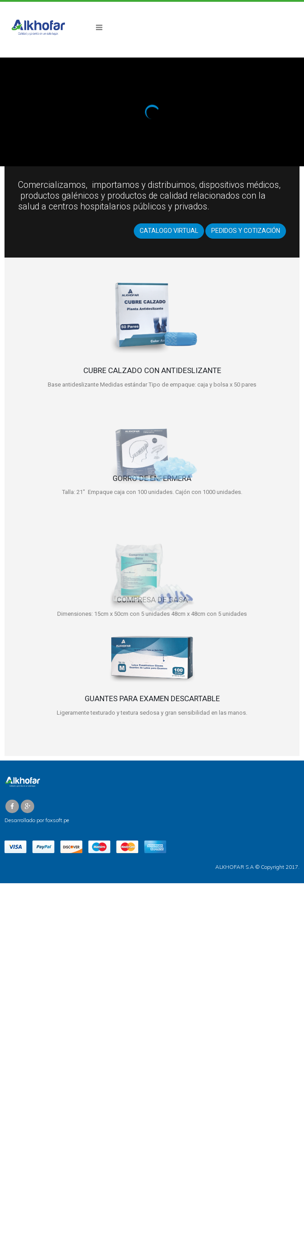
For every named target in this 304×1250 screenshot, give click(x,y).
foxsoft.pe (57, 820)
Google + (27, 806)
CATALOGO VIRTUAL (169, 230)
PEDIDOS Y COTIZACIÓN (245, 230)
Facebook (12, 806)
